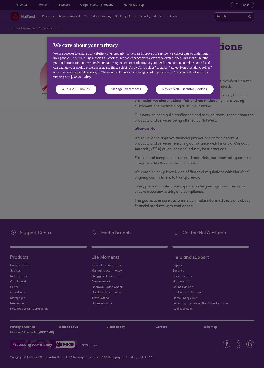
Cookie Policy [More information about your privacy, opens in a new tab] (81, 77)
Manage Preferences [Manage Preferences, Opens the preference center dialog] (126, 89)
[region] (133, 68)
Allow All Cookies (76, 89)
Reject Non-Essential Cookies (184, 89)
